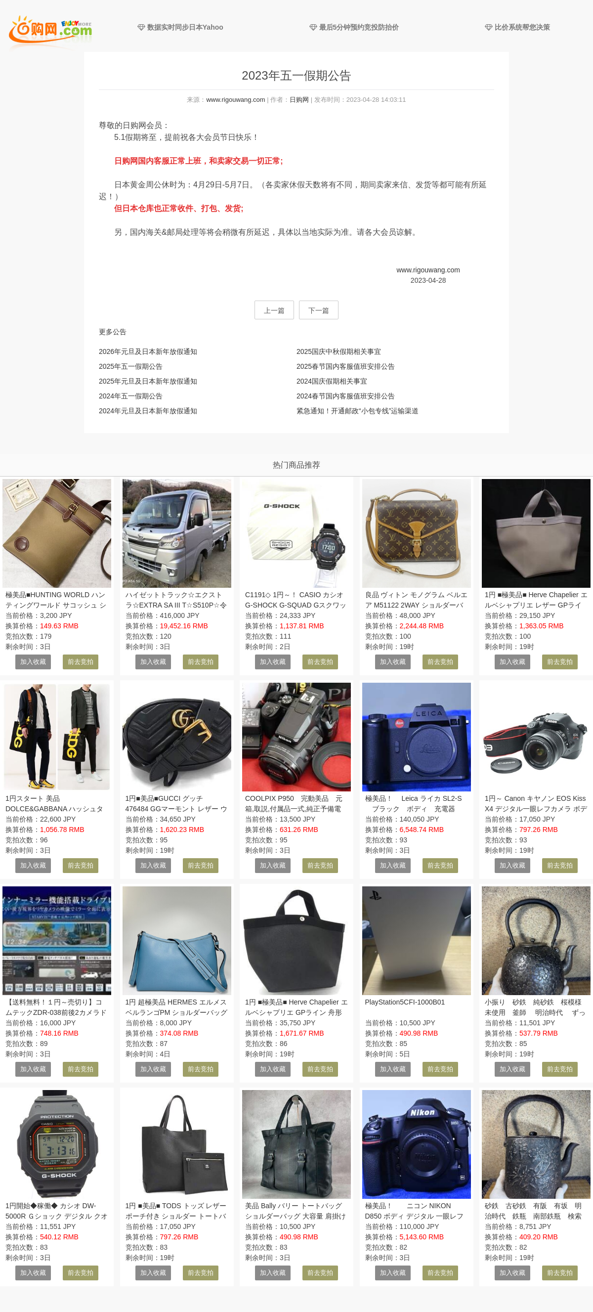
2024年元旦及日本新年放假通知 (148, 411)
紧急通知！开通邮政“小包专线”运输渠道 (357, 411)
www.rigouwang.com (235, 99)
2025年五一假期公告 (131, 366)
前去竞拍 (80, 661)
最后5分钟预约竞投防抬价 (354, 27)
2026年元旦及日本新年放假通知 (148, 351)
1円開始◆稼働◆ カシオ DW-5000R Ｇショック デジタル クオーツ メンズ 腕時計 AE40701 (56, 1216)
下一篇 (318, 310)
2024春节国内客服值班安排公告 (345, 396)
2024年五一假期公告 (131, 396)
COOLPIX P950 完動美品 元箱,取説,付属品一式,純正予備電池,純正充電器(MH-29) (293, 808)
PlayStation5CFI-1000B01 (405, 1002)
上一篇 (274, 310)
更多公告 (113, 332)
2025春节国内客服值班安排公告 (345, 366)
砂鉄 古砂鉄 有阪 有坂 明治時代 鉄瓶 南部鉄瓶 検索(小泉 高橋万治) (533, 1216)
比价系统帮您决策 (517, 27)
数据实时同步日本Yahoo (180, 27)
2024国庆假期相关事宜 (331, 381)
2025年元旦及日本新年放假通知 (148, 381)
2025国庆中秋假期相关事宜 (338, 351)
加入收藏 (33, 661)
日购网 (299, 99)
